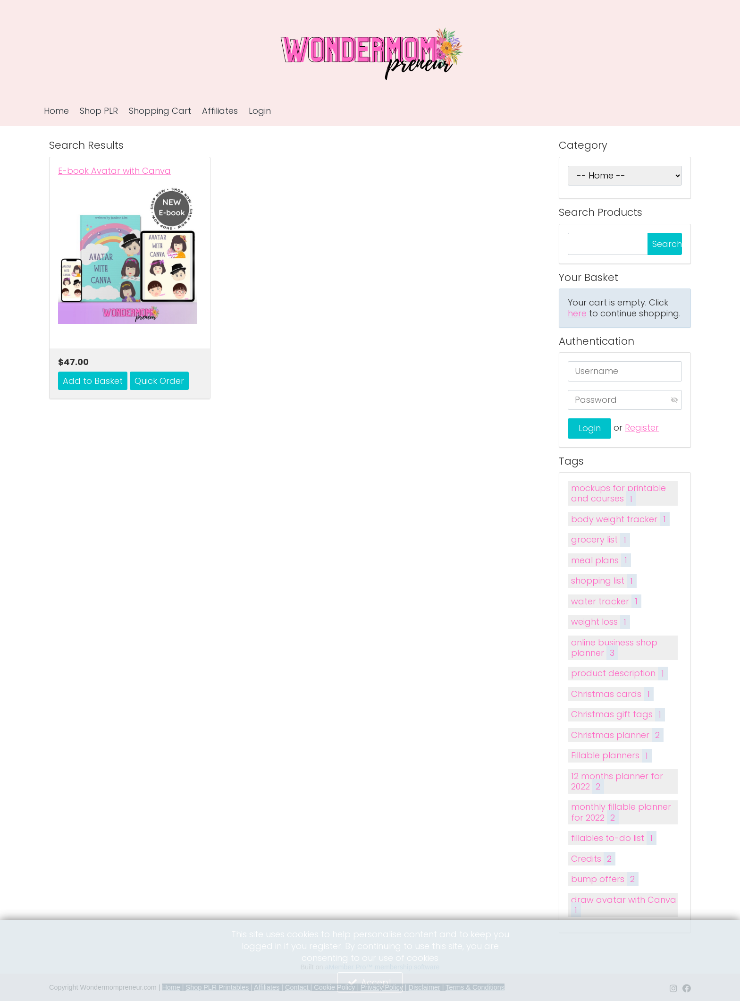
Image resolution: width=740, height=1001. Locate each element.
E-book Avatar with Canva (114, 171)
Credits (593, 858)
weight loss (600, 622)
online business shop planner (614, 648)
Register (642, 427)
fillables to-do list (613, 838)
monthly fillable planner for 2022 (621, 812)
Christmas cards (612, 694)
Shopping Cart (160, 111)
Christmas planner (617, 735)
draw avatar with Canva (623, 905)
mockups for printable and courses (618, 494)
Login (260, 111)
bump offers (604, 879)
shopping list (603, 581)
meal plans (601, 560)
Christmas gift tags (617, 714)
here (577, 313)
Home (56, 111)
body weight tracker (620, 519)
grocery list (600, 540)
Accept (376, 982)
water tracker (606, 601)
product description (619, 673)
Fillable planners (611, 756)
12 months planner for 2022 (617, 782)
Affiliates (220, 111)
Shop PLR (99, 111)
